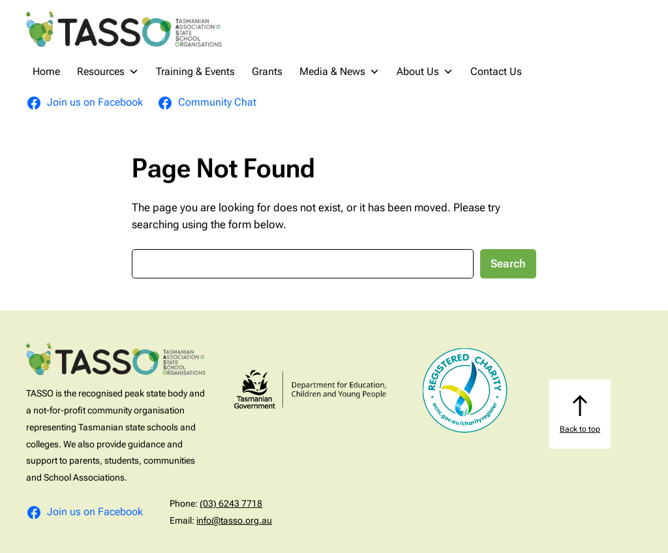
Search (508, 263)
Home (46, 71)
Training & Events (195, 71)
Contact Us (496, 71)
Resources (108, 72)
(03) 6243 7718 (231, 503)
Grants (267, 71)
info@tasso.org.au (234, 520)
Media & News (339, 72)
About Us (425, 72)
